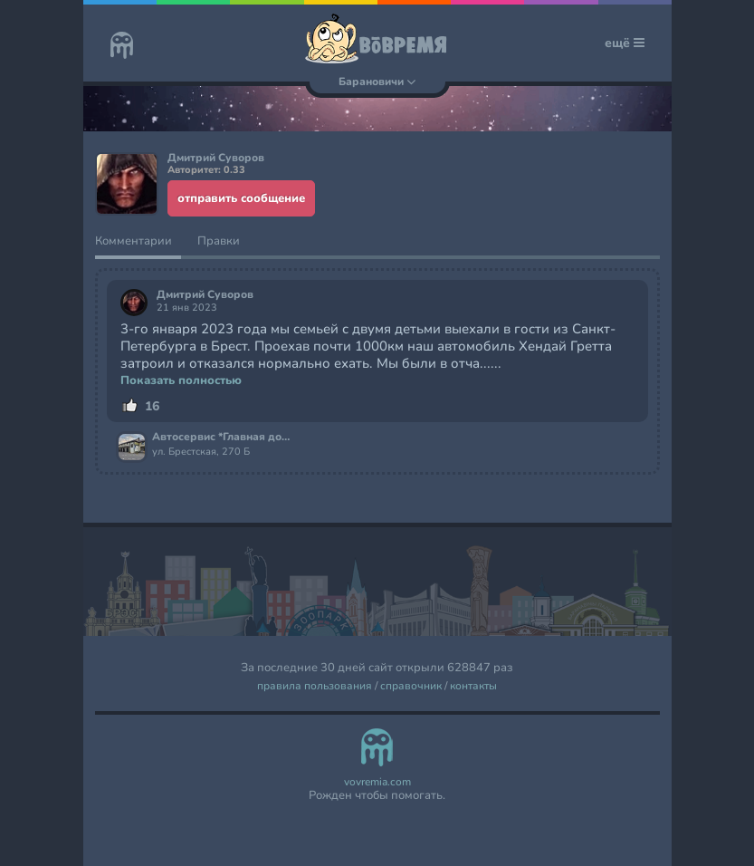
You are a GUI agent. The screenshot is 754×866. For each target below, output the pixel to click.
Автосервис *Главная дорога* (223, 437)
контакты (473, 686)
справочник (411, 686)
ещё (624, 43)
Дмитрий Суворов (205, 295)
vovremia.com (377, 782)
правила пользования (314, 686)
